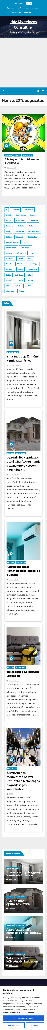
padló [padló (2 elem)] (30, 258)
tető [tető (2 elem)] (29, 275)
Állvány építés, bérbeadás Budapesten (21, 161)
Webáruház (28, 12)
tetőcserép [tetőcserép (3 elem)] (10, 280)
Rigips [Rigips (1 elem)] (35, 264)
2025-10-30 (14, 681)
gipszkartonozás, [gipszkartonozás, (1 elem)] (12, 242)
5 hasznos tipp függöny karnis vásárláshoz (23, 873)
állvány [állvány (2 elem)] (21, 291)
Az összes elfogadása (23, 1018)
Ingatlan (20, 8)
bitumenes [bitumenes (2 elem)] (20, 220)
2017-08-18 (11, 168)
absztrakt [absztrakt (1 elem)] (15, 209)
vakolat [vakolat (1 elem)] (18, 286)
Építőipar (10, 8)
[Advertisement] (23, 62)
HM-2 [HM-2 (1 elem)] (25, 242)
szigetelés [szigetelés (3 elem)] (19, 275)
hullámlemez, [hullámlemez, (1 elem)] (11, 248)
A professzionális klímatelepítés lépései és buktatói (23, 571)
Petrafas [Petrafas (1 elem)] (9, 264)
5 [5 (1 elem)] (6, 209)
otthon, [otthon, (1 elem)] (21, 258)
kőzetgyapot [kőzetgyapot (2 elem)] (21, 253)
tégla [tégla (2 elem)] (21, 280)
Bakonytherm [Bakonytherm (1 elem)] (21, 215)
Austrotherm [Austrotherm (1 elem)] (28, 209)
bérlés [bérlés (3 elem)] (31, 226)
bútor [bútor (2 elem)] (8, 231)
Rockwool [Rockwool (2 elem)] (10, 269)
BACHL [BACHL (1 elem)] (8, 215)
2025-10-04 (14, 794)
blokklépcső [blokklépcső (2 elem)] (33, 220)
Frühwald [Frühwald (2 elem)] (19, 237)
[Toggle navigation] (43, 91)
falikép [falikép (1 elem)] (9, 237)
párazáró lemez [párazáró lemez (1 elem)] (23, 264)
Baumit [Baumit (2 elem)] (9, 220)
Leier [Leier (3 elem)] (32, 253)
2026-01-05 (14, 474)
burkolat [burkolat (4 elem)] (21, 226)
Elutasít (34, 1025)
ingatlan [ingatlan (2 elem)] (9, 253)
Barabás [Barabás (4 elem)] (33, 215)
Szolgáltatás (17, 12)
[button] (38, 91)
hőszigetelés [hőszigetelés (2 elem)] (25, 248)
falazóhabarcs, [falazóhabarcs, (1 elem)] (34, 231)
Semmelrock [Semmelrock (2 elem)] (32, 269)
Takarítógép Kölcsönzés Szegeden (22, 959)
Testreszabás (13, 1025)
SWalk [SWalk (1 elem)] (8, 275)
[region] (23, 1008)
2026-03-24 (14, 365)
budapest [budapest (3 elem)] (9, 226)
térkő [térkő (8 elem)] (8, 286)
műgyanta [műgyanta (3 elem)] (9, 258)
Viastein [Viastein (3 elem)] (28, 286)
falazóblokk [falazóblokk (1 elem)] (19, 231)
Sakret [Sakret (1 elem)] (20, 269)
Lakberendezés (32, 8)
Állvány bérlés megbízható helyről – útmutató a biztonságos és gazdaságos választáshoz (23, 781)
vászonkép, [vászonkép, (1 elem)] (10, 291)
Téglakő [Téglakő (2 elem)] (30, 280)
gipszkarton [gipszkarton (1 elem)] (32, 237)
